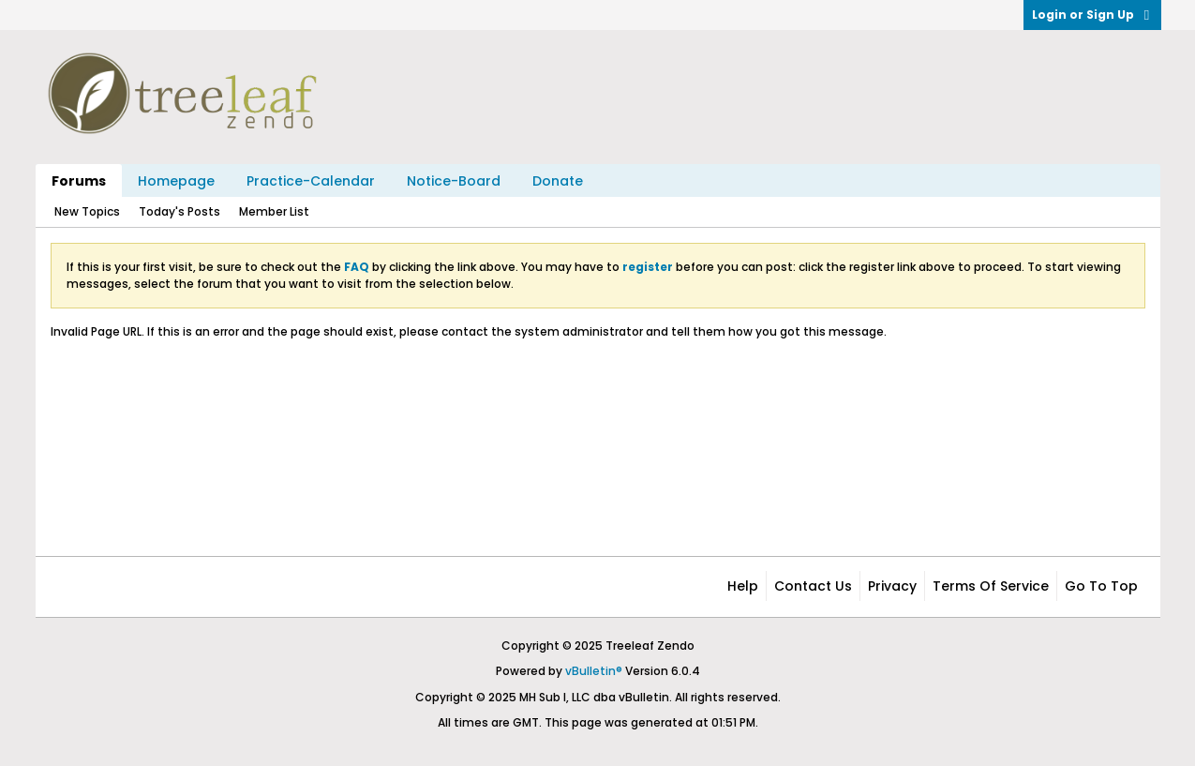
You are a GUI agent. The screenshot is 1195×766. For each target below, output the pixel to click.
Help (742, 586)
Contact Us (813, 586)
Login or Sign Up (1092, 15)
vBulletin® (593, 671)
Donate (557, 181)
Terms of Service (991, 586)
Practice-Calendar (310, 181)
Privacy (892, 586)
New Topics (87, 211)
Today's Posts (179, 211)
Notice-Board (453, 181)
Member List (274, 211)
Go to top (1101, 586)
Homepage (176, 181)
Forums (79, 181)
